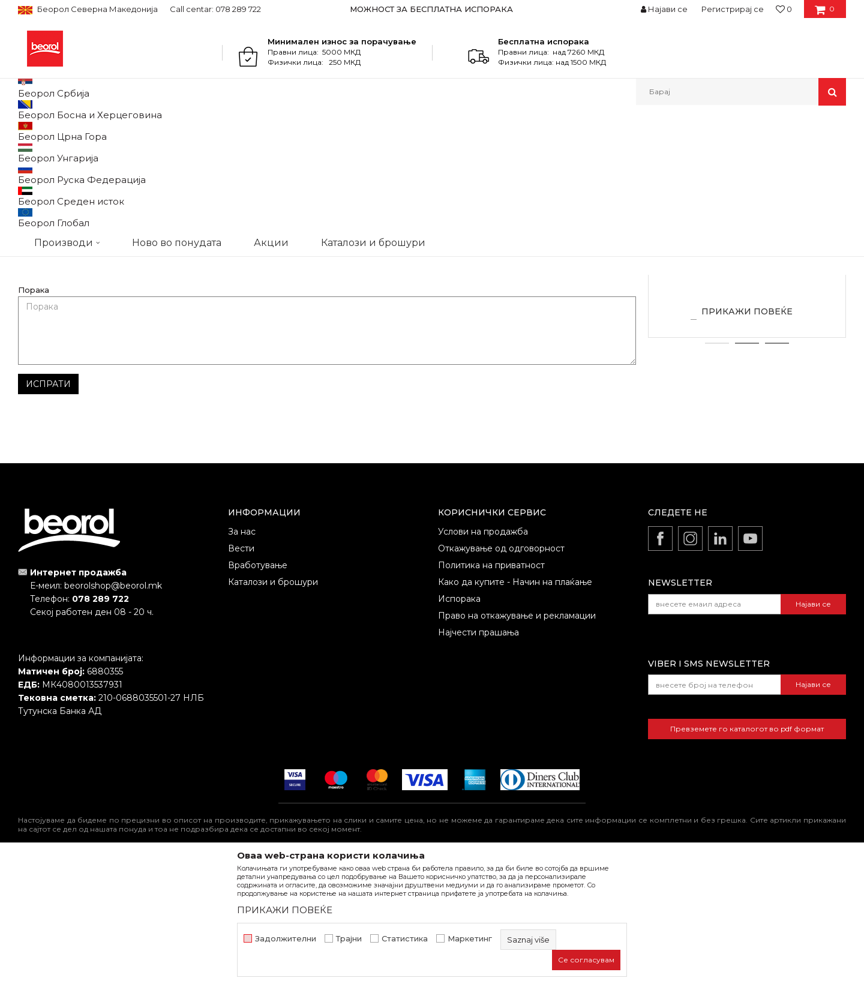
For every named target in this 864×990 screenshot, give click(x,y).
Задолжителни (285, 938)
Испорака (459, 722)
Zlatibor (747, 372)
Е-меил (348, 341)
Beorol (41, 131)
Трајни (349, 938)
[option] (432, 9)
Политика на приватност (491, 688)
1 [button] (717, 466)
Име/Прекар (44, 341)
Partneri (75, 131)
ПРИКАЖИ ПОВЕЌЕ (747, 435)
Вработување (257, 688)
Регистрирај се (732, 9)
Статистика (405, 938)
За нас (242, 655)
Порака (33, 413)
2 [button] (747, 466)
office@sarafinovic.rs (482, 224)
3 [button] (777, 466)
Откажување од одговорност (501, 672)
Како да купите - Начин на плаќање (515, 705)
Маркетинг (470, 938)
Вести (241, 672)
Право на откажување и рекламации (517, 739)
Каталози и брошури (273, 705)
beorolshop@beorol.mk (113, 709)
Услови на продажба (483, 655)
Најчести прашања (478, 756)
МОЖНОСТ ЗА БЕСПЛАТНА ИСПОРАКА (431, 9)
